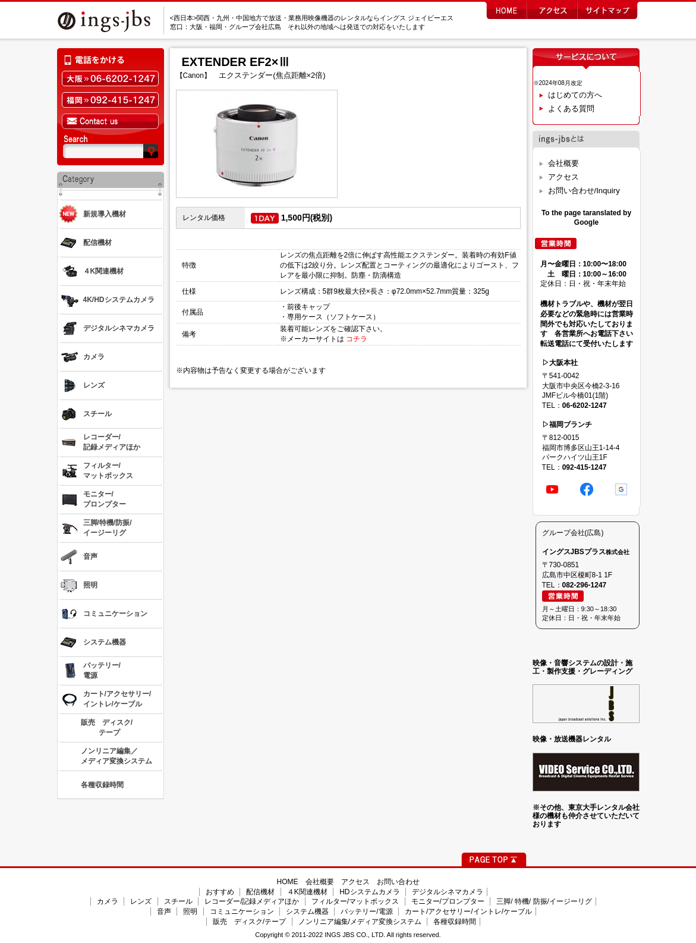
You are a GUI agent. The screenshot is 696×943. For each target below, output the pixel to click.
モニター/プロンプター (447, 901)
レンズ (141, 901)
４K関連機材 (307, 892)
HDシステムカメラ (369, 892)
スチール (178, 901)
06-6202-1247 (584, 405)
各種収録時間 (454, 921)
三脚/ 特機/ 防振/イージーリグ (544, 901)
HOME (287, 882)
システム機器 (307, 911)
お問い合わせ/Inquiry (584, 190)
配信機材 (260, 892)
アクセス (563, 176)
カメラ (107, 901)
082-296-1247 (584, 585)
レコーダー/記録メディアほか (251, 901)
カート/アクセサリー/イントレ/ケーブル (468, 911)
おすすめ (220, 892)
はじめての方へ (575, 94)
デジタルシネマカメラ (447, 892)
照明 (190, 911)
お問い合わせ (398, 882)
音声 (164, 911)
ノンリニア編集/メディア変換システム (359, 921)
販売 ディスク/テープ (249, 921)
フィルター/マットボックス (355, 901)
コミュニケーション (242, 911)
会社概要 (563, 163)
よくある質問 (571, 108)
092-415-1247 (584, 467)
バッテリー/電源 (366, 911)
